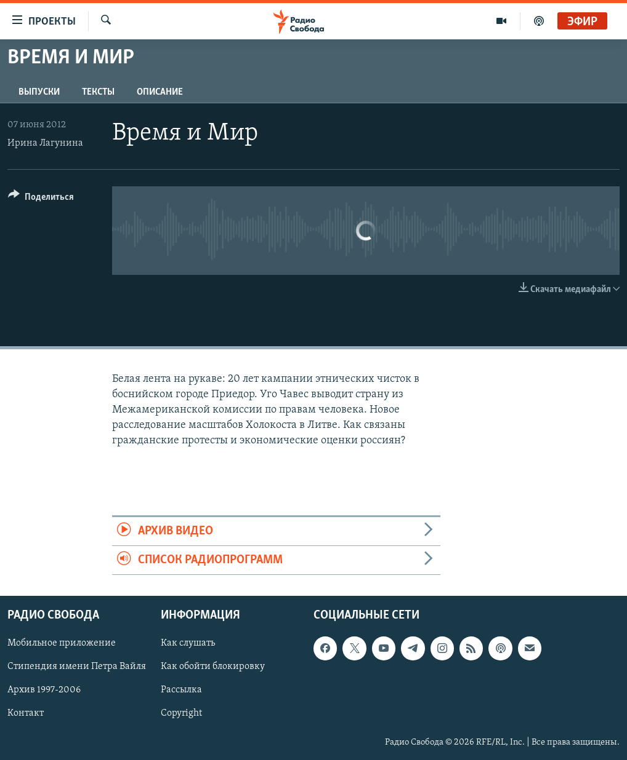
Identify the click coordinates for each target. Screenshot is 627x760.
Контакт (25, 714)
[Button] (41, 199)
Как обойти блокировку (213, 667)
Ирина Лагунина (45, 143)
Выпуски (39, 92)
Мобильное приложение (61, 644)
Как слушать (188, 644)
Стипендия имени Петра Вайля (76, 667)
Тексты (98, 92)
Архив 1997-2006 (44, 690)
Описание (160, 92)
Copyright (181, 714)
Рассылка (181, 690)
